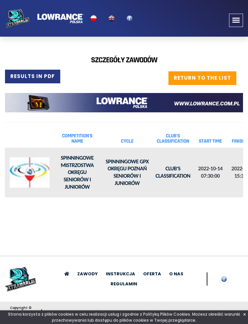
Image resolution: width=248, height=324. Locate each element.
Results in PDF (32, 76)
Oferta (152, 274)
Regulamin (124, 284)
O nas (176, 274)
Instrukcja (120, 274)
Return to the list (202, 77)
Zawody (87, 274)
